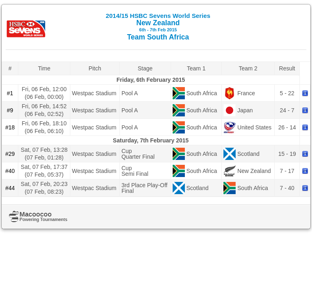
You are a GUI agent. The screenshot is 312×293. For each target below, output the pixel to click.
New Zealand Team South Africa (158, 26)
